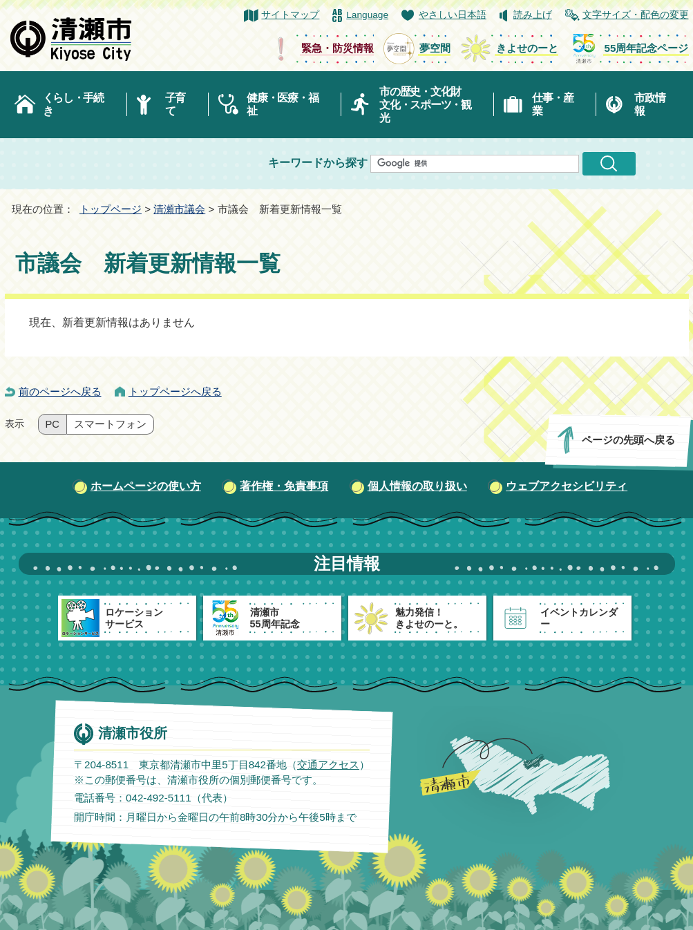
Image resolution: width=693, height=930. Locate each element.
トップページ (110, 209)
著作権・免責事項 (284, 486)
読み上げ (532, 15)
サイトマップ (290, 15)
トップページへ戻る (175, 391)
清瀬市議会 (179, 209)
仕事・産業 (552, 104)
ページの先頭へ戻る (627, 440)
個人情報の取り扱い (417, 486)
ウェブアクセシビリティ (566, 486)
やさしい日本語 (452, 15)
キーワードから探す (318, 163)
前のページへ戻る (60, 391)
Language (367, 15)
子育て (175, 104)
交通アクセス (327, 764)
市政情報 (649, 104)
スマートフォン (110, 424)
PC (52, 424)
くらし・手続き (73, 104)
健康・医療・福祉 (282, 104)
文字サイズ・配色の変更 (635, 15)
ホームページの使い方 (146, 486)
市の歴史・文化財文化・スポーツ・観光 (425, 105)
